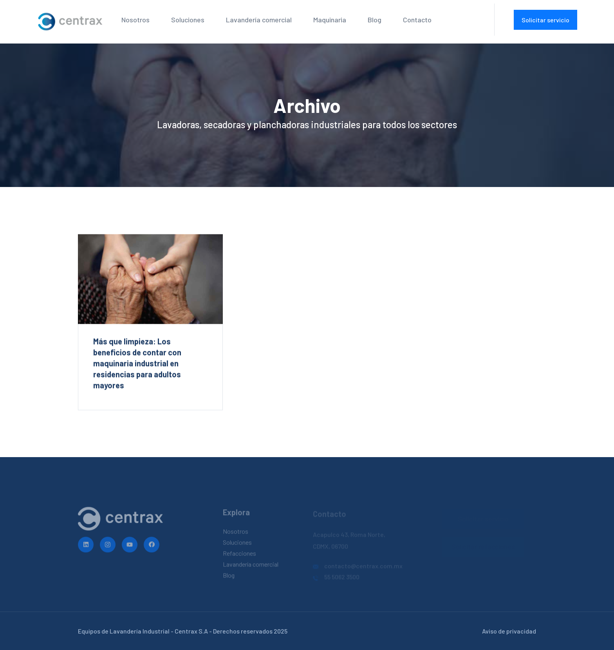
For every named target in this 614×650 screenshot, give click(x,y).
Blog (374, 19)
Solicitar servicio (545, 20)
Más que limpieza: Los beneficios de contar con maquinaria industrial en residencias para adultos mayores (137, 363)
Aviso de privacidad (509, 631)
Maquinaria (329, 19)
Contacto (417, 19)
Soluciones (187, 19)
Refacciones (239, 555)
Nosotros (135, 19)
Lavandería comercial (259, 19)
